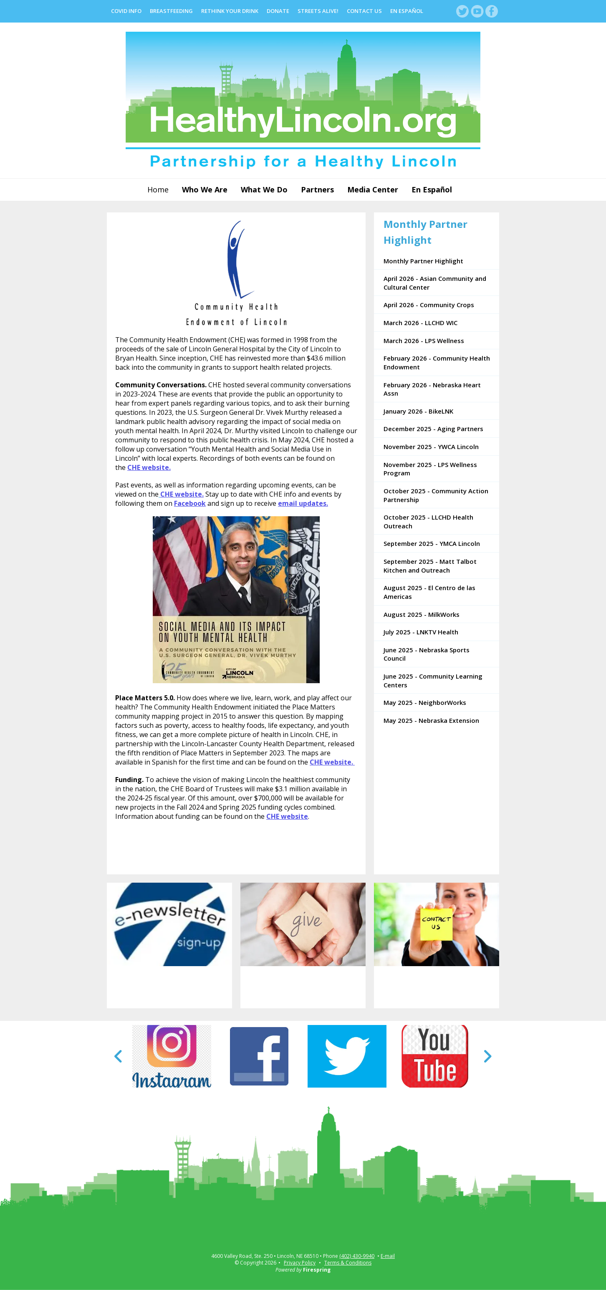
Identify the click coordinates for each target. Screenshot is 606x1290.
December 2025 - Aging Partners (433, 428)
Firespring (317, 1269)
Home (158, 189)
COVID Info (126, 11)
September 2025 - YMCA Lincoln (432, 543)
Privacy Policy (300, 1262)
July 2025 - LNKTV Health (421, 632)
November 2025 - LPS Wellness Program (430, 468)
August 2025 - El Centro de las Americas (429, 592)
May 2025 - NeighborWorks (425, 702)
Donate (278, 11)
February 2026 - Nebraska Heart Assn (432, 389)
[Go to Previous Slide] (119, 1056)
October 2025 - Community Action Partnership (436, 495)
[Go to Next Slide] (487, 1056)
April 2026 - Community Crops (429, 304)
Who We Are (204, 189)
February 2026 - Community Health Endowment (437, 362)
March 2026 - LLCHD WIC (420, 322)
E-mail (388, 1256)
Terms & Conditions (347, 1262)
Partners (317, 189)
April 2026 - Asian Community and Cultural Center (435, 282)
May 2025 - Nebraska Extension (431, 720)
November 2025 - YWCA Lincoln (431, 446)
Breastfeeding (171, 11)
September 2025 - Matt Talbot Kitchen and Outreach (430, 565)
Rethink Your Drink (229, 11)
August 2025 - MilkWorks (422, 614)
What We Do (264, 189)
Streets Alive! (318, 11)
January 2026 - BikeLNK (418, 411)
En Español (406, 11)
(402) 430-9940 (356, 1256)
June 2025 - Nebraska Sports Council (427, 654)
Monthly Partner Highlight (423, 261)
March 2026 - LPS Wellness (424, 340)
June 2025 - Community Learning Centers (433, 680)
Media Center (372, 189)
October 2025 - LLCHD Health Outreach (428, 521)
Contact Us (364, 11)
